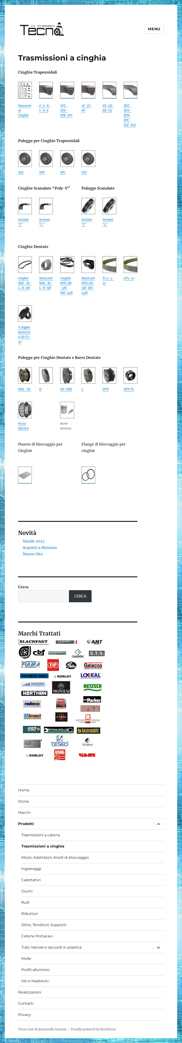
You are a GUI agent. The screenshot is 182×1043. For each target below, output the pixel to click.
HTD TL (129, 389)
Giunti (27, 891)
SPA (21, 172)
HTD (106, 389)
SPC (62, 172)
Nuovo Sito (33, 554)
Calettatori (31, 880)
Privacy (24, 1015)
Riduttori (29, 913)
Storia (23, 801)
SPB (41, 172)
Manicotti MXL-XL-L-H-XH (46, 283)
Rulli (25, 902)
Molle (26, 958)
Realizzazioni (29, 992)
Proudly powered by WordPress (93, 1029)
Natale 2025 (34, 541)
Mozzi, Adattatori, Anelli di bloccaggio (55, 857)
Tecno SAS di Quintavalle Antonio (42, 1029)
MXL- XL (24, 389)
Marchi (24, 812)
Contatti (25, 1003)
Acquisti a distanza (40, 547)
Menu (154, 29)
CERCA (80, 596)
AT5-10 (129, 278)
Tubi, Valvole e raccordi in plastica (51, 947)
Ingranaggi (31, 869)
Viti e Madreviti (35, 981)
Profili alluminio (35, 970)
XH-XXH (66, 389)
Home (24, 790)
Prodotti (26, 824)
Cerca (23, 587)
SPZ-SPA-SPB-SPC (66, 110)
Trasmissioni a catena (40, 835)
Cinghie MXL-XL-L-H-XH (25, 283)
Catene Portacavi (37, 936)
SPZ (84, 172)
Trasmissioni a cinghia (42, 846)
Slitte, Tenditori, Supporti (43, 925)
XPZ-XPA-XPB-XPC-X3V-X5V (130, 115)
